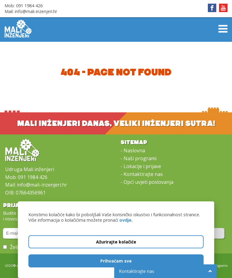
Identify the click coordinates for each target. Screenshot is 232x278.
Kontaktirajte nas (143, 174)
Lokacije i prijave (142, 166)
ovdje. (126, 220)
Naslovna (134, 150)
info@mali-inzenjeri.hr (36, 11)
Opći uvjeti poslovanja (148, 182)
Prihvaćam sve (116, 261)
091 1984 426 (29, 5)
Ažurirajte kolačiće (116, 242)
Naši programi (140, 158)
